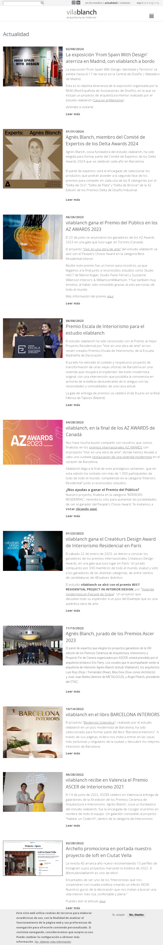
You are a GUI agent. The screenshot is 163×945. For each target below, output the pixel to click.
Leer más (73, 114)
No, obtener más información (53, 943)
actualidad (111, 3)
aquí (110, 296)
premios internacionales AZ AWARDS (115, 447)
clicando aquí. (86, 509)
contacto (125, 3)
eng (151, 3)
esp (139, 3)
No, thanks (136, 916)
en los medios (93, 3)
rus (157, 3)
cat (144, 3)
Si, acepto (118, 916)
